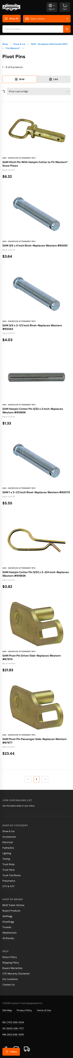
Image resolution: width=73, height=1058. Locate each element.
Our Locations (10, 979)
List (53, 79)
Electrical (7, 842)
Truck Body (8, 864)
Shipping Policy (10, 962)
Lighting (6, 853)
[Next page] (44, 779)
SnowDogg (8, 921)
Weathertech (9, 932)
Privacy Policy (24, 1010)
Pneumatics (8, 880)
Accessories (9, 836)
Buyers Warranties (12, 968)
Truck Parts (8, 869)
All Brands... (8, 938)
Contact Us (8, 984)
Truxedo (6, 927)
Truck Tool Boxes (11, 875)
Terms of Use (44, 1010)
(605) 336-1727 (15, 1028)
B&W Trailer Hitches (13, 905)
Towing (6, 858)
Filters (11, 1051)
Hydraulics (8, 847)
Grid (19, 79)
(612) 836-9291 (15, 1034)
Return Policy (9, 957)
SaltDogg (7, 916)
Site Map (7, 1010)
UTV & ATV (8, 886)
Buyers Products (11, 910)
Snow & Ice (8, 831)
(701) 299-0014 (15, 1022)
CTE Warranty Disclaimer (16, 973)
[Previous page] (28, 779)
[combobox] (36, 29)
